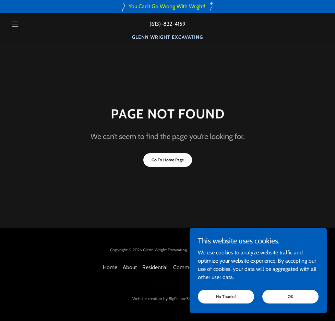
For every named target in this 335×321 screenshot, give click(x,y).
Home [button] (110, 267)
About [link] (130, 267)
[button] (32, 24)
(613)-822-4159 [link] (167, 24)
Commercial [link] (187, 267)
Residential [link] (155, 267)
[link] (167, 37)
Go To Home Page (168, 159)
